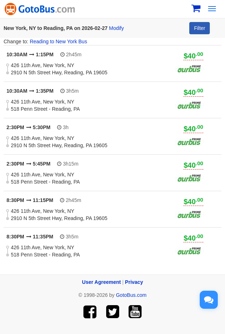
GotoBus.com (131, 295)
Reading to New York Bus (58, 41)
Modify (116, 28)
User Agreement (101, 282)
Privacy (134, 282)
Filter (199, 28)
